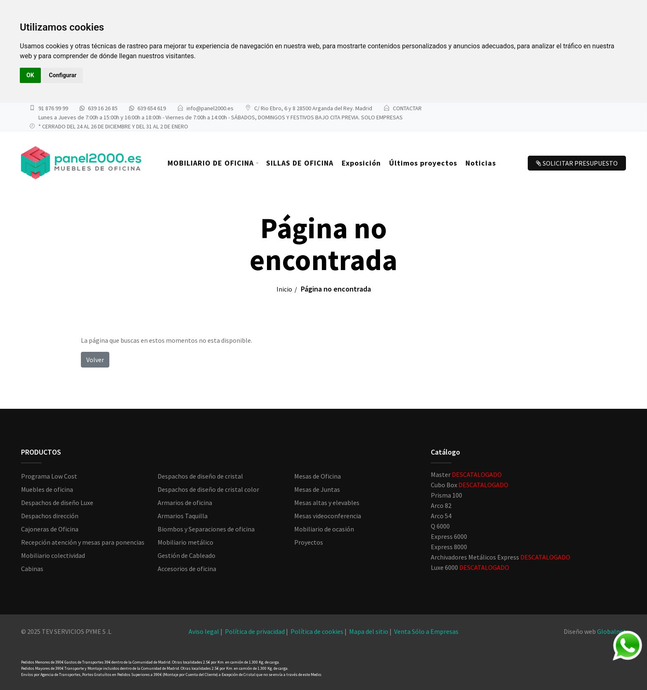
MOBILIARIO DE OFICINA (211, 163)
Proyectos (308, 542)
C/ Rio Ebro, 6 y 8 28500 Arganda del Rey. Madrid (313, 108)
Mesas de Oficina (317, 476)
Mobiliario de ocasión (324, 529)
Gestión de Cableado (186, 555)
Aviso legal (204, 631)
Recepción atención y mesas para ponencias (82, 542)
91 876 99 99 (53, 108)
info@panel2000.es (210, 108)
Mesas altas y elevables (326, 502)
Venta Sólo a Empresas (426, 631)
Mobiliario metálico (185, 542)
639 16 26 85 (103, 108)
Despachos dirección (49, 516)
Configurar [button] (63, 75)
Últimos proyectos (423, 163)
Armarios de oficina (185, 502)
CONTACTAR (407, 108)
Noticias (480, 163)
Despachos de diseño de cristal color (208, 489)
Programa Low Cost (49, 476)
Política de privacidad (255, 631)
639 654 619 (151, 108)
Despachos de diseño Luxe (57, 502)
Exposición (361, 163)
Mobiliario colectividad (53, 555)
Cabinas (32, 568)
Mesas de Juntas (317, 489)
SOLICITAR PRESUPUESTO (577, 163)
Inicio (284, 289)
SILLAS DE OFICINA (299, 163)
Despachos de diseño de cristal (200, 476)
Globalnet (611, 631)
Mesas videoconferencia (327, 516)
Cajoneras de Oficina (49, 529)
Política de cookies (316, 631)
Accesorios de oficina (187, 568)
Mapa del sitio (368, 631)
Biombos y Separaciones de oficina (206, 529)
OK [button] (30, 75)
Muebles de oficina (47, 489)
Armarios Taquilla (183, 516)
